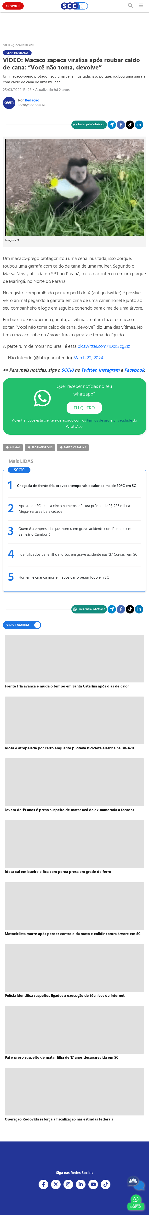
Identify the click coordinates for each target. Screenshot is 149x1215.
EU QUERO (84, 408)
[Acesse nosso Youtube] (93, 1184)
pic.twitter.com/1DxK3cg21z (104, 346)
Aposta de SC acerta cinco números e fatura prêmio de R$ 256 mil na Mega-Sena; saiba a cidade (74, 509)
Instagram (108, 370)
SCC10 (67, 370)
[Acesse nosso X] (56, 1184)
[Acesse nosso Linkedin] (81, 1184)
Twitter (88, 370)
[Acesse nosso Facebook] (43, 1184)
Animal (12, 447)
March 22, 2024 (88, 358)
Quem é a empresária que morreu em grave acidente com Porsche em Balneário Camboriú (74, 532)
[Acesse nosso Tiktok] (105, 1184)
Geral (6, 45)
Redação (32, 100)
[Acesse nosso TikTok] (130, 125)
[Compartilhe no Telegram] (112, 125)
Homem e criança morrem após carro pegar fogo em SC (64, 578)
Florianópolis (39, 447)
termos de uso (98, 420)
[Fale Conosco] (135, 1183)
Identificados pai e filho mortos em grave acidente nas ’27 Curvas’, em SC (78, 555)
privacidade (122, 420)
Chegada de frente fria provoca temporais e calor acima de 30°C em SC (76, 486)
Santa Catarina (72, 447)
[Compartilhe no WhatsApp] (89, 125)
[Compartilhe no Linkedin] (139, 125)
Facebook (134, 370)
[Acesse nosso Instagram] (68, 1184)
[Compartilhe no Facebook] (121, 125)
